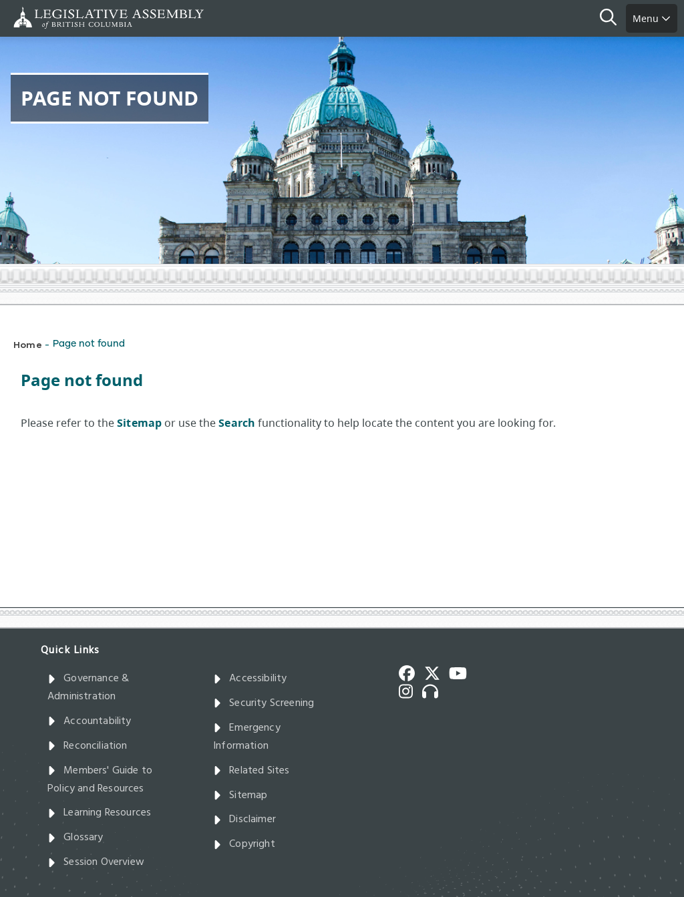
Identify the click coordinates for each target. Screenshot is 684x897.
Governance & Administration (88, 687)
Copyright (244, 844)
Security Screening (263, 703)
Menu (652, 18)
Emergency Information (247, 737)
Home (27, 344)
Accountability (89, 721)
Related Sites (251, 770)
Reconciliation (87, 746)
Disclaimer (244, 819)
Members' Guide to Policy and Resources (99, 779)
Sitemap (240, 795)
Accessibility (250, 678)
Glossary (75, 837)
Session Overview (95, 862)
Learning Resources (99, 813)
